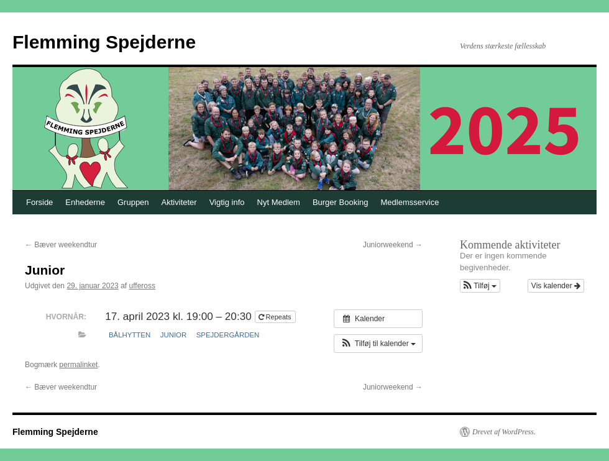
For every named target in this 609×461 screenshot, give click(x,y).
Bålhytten (129, 335)
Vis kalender (555, 285)
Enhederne (85, 202)
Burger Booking (341, 202)
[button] (378, 343)
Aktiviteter (179, 202)
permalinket (78, 364)
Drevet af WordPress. (504, 431)
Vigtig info (227, 202)
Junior (173, 335)
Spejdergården (228, 335)
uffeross (142, 285)
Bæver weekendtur (61, 244)
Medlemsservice (410, 202)
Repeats (276, 317)
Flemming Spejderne (104, 42)
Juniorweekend (393, 244)
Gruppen (133, 202)
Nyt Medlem (278, 202)
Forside (39, 202)
